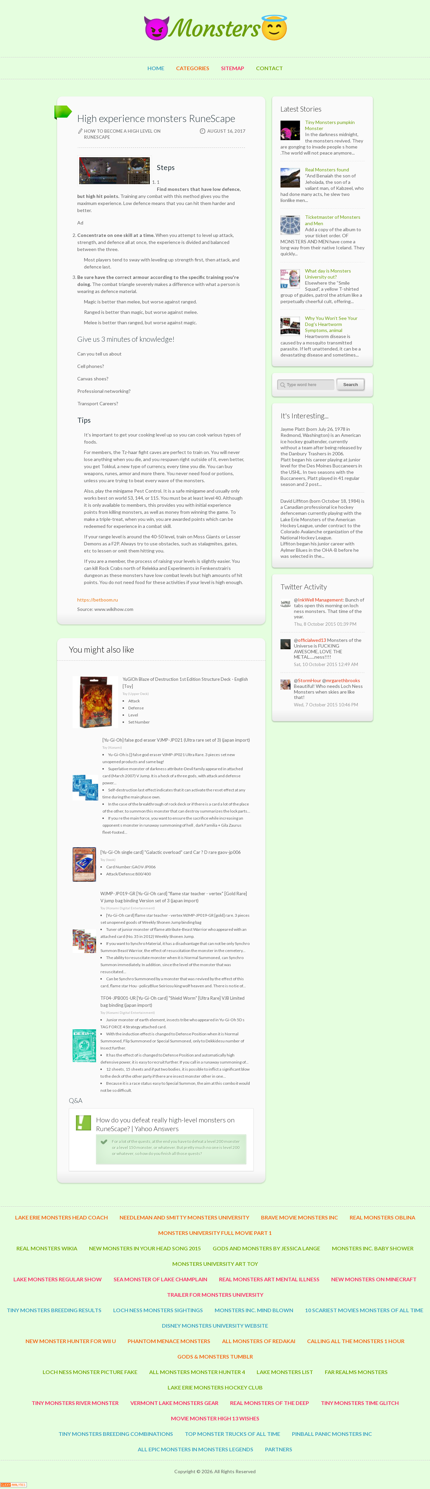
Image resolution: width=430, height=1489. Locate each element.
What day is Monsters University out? (328, 274)
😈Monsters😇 (215, 28)
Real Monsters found (327, 169)
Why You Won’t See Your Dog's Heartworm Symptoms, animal (331, 324)
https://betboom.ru (97, 600)
